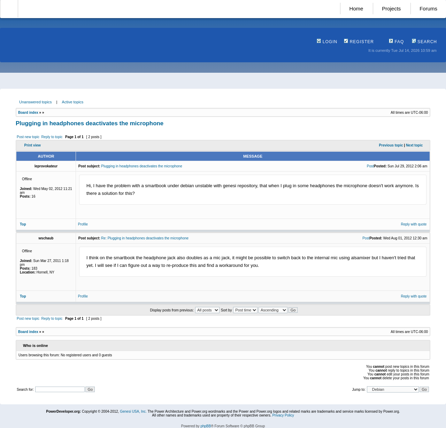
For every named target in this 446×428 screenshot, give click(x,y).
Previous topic (391, 145)
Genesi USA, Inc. (133, 411)
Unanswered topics (35, 102)
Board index (28, 112)
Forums (428, 8)
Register (359, 41)
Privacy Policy (283, 415)
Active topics (73, 102)
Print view (32, 145)
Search (424, 41)
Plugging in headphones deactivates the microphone (89, 123)
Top (23, 224)
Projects (391, 8)
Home (356, 8)
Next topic (414, 145)
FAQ (396, 41)
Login (327, 41)
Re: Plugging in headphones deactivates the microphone (145, 238)
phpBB (205, 426)
